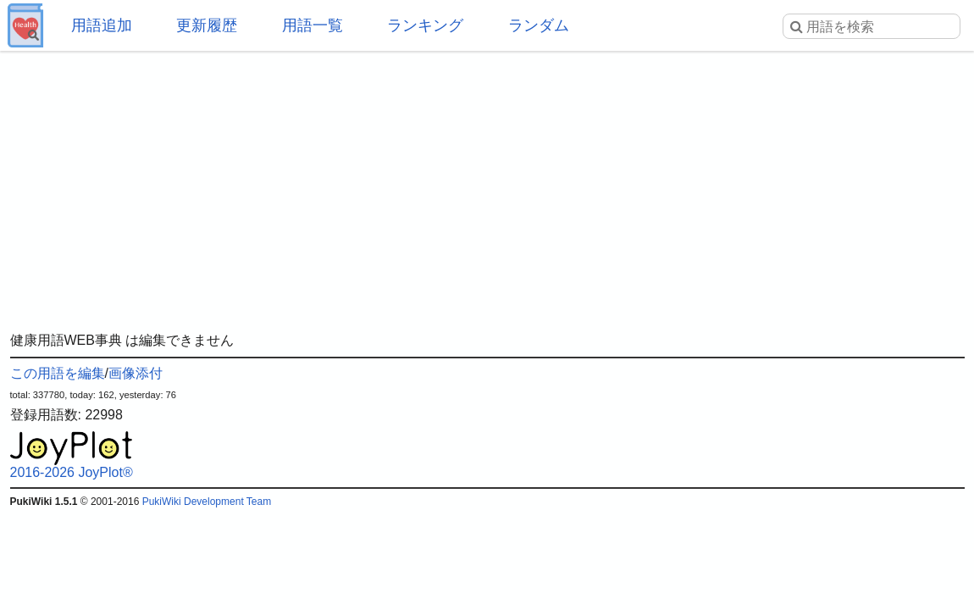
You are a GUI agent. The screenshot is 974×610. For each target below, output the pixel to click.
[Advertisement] (487, 186)
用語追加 (101, 25)
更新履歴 (206, 25)
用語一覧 (312, 25)
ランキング (425, 25)
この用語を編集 (57, 373)
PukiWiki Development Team (207, 501)
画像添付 (135, 373)
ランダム (538, 25)
